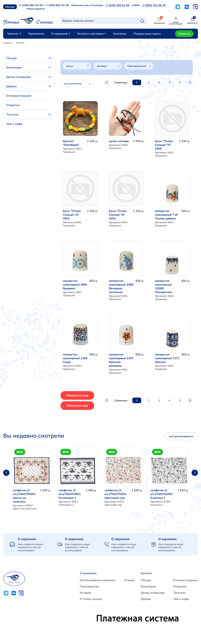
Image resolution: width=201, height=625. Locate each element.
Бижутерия (28, 67)
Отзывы (129, 580)
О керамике (60, 33)
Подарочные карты (147, 33)
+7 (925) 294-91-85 (117, 5)
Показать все (83, 405)
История (85, 592)
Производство (89, 586)
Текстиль (28, 114)
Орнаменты (36, 33)
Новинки (184, 33)
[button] (195, 473)
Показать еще (83, 395)
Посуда (28, 58)
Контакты (119, 33)
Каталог (14, 33)
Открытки (13, 105)
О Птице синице (91, 599)
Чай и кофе (14, 124)
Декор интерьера (28, 77)
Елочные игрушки (18, 95)
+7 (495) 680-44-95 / (31, 5)
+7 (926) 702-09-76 (154, 5)
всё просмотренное (181, 436)
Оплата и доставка (91, 33)
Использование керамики (97, 580)
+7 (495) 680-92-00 (57, 5)
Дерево (28, 86)
